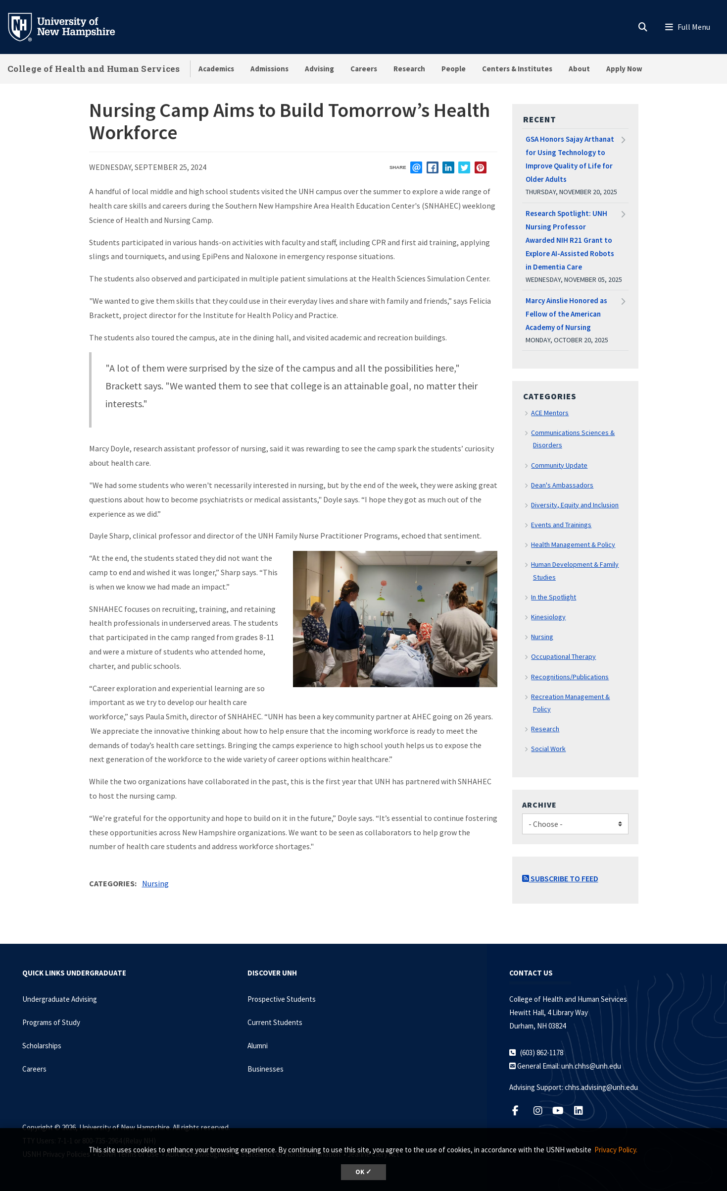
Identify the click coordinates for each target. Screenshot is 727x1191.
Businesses (265, 1069)
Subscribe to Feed (560, 878)
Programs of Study (51, 1022)
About (579, 68)
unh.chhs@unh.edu (591, 1066)
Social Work (548, 748)
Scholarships (41, 1045)
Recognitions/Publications (570, 676)
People (453, 68)
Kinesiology (548, 616)
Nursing (155, 883)
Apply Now (624, 68)
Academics (216, 68)
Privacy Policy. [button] (615, 1149)
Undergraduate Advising (59, 999)
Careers (363, 68)
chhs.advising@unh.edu (601, 1087)
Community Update (559, 465)
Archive (539, 805)
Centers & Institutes (517, 68)
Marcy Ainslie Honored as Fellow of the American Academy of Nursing (566, 314)
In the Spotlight (553, 597)
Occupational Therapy (563, 656)
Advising (319, 68)
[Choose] (575, 824)
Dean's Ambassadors (562, 485)
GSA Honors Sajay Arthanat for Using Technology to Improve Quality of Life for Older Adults (570, 159)
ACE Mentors (550, 412)
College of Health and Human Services (93, 68)
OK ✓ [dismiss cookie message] (363, 1172)
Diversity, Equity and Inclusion (575, 504)
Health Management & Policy (573, 544)
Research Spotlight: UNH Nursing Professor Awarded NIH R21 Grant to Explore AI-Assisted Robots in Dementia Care (570, 240)
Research (409, 68)
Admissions (269, 68)
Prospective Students (281, 999)
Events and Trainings (561, 524)
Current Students (274, 1022)
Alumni (257, 1045)
